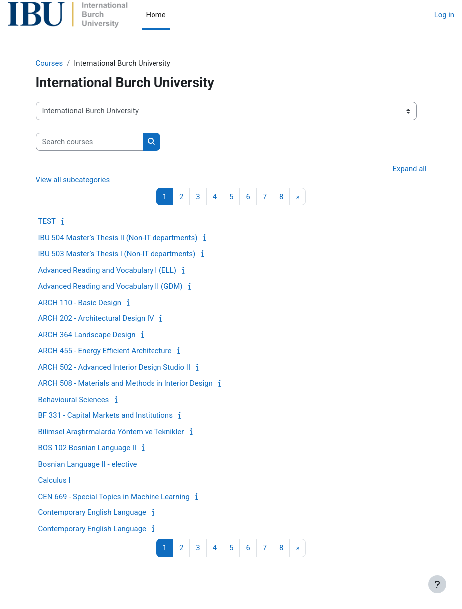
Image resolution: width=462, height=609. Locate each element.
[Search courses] (89, 142)
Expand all (410, 168)
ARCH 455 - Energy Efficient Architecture (105, 350)
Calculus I (54, 480)
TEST (47, 221)
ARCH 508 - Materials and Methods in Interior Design (125, 383)
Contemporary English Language (92, 512)
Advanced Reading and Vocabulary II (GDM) (110, 286)
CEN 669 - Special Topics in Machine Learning (114, 496)
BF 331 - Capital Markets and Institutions (105, 415)
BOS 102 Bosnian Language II (87, 447)
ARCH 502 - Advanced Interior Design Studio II (114, 367)
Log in (444, 14)
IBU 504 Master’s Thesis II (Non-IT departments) (118, 237)
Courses (49, 63)
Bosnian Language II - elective (87, 464)
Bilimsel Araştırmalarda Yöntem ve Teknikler (111, 431)
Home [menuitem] (156, 14)
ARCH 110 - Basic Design (79, 302)
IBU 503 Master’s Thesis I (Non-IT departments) (117, 253)
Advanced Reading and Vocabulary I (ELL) (107, 270)
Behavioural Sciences (73, 399)
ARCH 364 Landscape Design (87, 334)
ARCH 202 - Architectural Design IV (96, 318)
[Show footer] (437, 584)
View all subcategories (73, 179)
